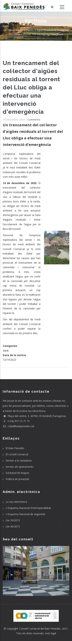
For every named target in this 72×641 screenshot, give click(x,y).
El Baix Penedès (15, 448)
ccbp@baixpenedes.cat (18, 426)
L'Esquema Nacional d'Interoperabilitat (28, 508)
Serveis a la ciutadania (19, 460)
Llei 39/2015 (13, 520)
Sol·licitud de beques (17, 473)
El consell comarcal (17, 454)
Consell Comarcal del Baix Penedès (40, 628)
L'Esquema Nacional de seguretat (25, 514)
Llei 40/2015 (13, 526)
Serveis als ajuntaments (20, 466)
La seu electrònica (16, 501)
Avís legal (50, 633)
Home (6, 26)
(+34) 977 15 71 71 (16, 421)
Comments (34, 119)
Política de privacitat (17, 479)
